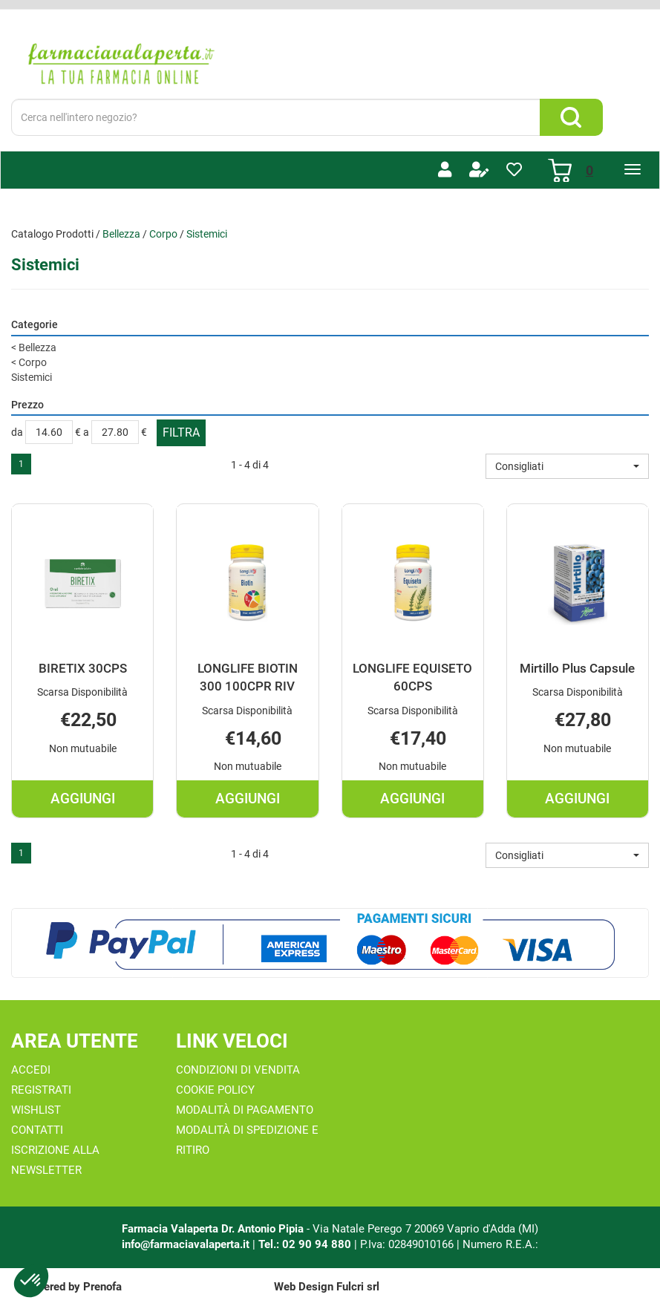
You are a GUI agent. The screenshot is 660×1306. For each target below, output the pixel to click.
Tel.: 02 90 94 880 (306, 1244)
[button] (567, 466)
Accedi (30, 1070)
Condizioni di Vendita (238, 1070)
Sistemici (31, 377)
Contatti (37, 1130)
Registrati (41, 1090)
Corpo (163, 234)
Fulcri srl (357, 1286)
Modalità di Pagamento (244, 1110)
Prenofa (102, 1286)
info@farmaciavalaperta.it (185, 1244)
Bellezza (121, 234)
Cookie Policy (215, 1090)
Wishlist (36, 1110)
